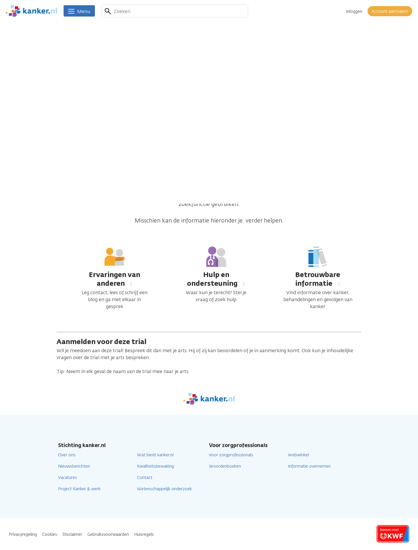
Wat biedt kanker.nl (155, 455)
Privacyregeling (23, 534)
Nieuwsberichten (74, 466)
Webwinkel (298, 455)
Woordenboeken (225, 466)
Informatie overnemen (309, 466)
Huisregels (144, 534)
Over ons (66, 455)
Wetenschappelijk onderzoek (164, 489)
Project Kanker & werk (79, 489)
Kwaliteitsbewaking (155, 466)
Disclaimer (72, 534)
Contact (144, 477)
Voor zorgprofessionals (231, 455)
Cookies (49, 534)
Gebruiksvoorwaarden (108, 534)
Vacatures (67, 477)
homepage (284, 195)
